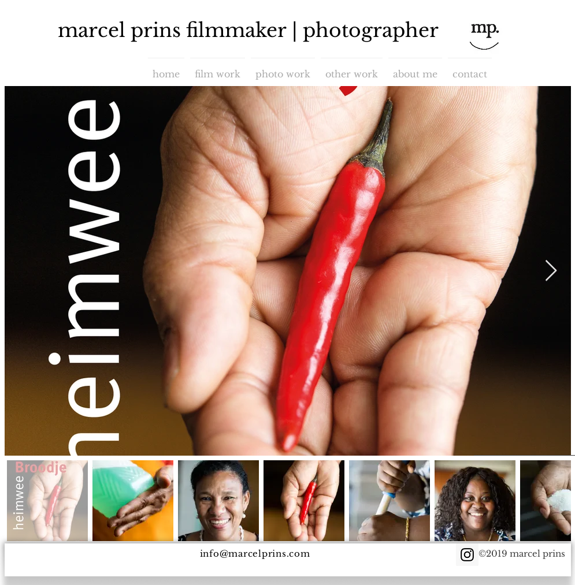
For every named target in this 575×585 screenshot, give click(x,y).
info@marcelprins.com (255, 553)
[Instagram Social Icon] (467, 554)
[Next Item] (551, 271)
